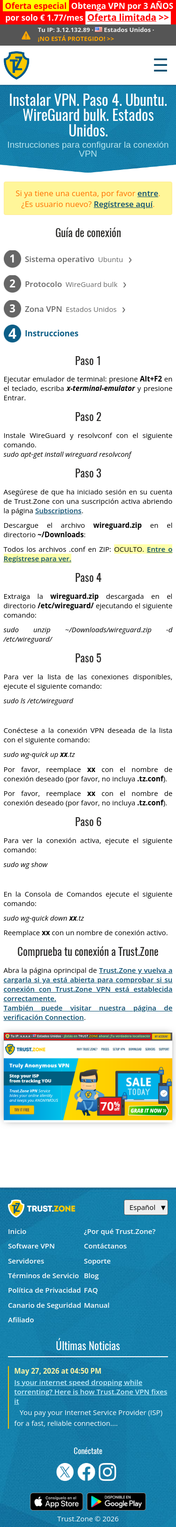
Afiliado (21, 1319)
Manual (97, 1305)
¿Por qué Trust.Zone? (120, 1231)
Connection (64, 1017)
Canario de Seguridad (44, 1305)
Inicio (17, 1231)
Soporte (97, 1260)
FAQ (91, 1290)
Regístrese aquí (123, 204)
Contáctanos (105, 1245)
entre (148, 193)
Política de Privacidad (44, 1290)
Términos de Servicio (43, 1275)
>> (128, 17)
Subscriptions (58, 510)
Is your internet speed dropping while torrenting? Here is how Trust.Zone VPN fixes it (90, 1391)
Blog (91, 1275)
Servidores (26, 1260)
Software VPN (31, 1245)
